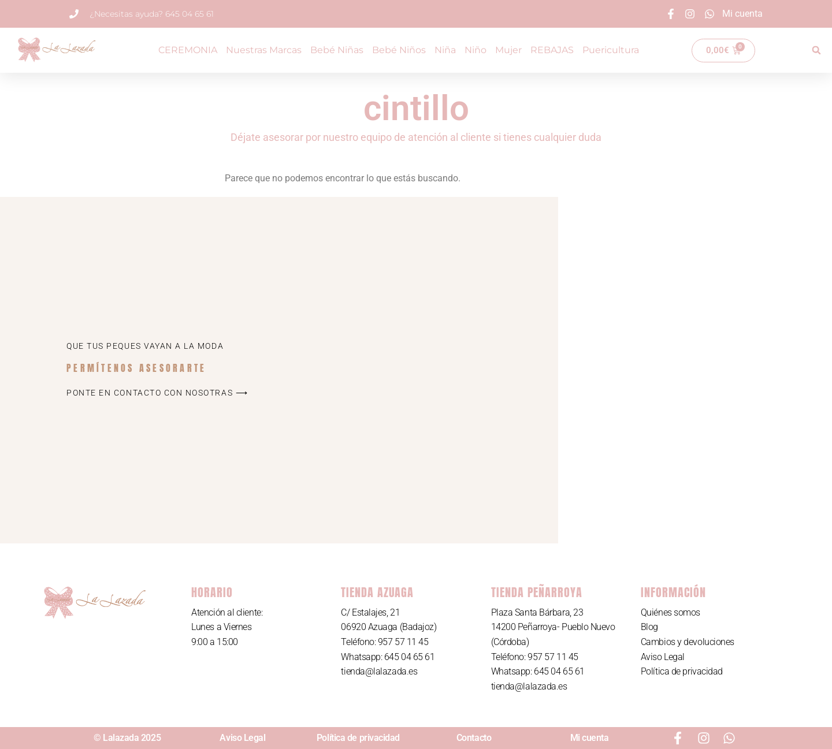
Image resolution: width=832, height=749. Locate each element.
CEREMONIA (187, 49)
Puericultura (610, 49)
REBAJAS (552, 49)
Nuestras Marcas (264, 49)
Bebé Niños (399, 49)
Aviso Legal (663, 656)
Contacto (473, 737)
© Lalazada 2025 (127, 737)
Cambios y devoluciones (687, 641)
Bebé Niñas (336, 49)
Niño (475, 49)
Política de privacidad (682, 671)
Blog (649, 626)
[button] (816, 50)
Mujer (508, 49)
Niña (445, 49)
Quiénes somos (670, 612)
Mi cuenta (589, 737)
